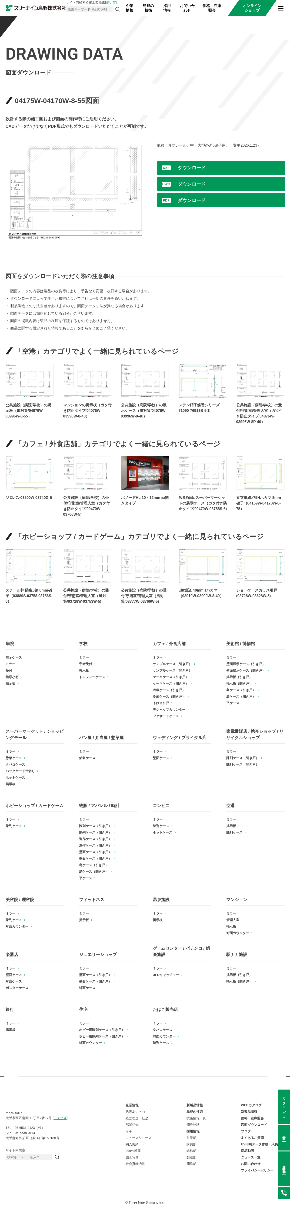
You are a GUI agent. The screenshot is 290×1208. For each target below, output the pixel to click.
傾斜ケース (87, 758)
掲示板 (10, 683)
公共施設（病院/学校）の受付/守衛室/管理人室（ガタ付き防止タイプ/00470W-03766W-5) (86, 506)
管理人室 (232, 920)
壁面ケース (161, 758)
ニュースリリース (139, 1138)
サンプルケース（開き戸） (172, 670)
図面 (284, 1135)
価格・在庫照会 (212, 8)
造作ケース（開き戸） (95, 845)
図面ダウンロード (254, 1125)
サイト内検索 (15, 1150)
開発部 (191, 1164)
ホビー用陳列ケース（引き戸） (102, 1030)
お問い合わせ (187, 8)
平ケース (232, 703)
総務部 (191, 1151)
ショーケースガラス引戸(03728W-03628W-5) (256, 593)
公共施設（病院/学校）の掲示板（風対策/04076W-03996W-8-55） (28, 410)
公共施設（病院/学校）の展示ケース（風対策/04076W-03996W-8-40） (144, 410)
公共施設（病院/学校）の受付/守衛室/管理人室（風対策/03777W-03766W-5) (144, 595)
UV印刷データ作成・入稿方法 (262, 1144)
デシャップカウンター (169, 709)
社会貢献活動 (135, 1164)
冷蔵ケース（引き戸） (169, 690)
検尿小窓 (12, 677)
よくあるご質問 (252, 1138)
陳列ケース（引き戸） (242, 758)
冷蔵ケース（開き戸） (169, 696)
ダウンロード (192, 167)
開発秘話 (193, 1125)
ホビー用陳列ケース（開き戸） (102, 1036)
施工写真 (132, 1157)
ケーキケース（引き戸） (171, 677)
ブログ (246, 1131)
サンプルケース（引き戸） (172, 664)
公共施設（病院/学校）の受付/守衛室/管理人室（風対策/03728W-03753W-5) (86, 595)
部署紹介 (132, 1125)
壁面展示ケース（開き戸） (245, 670)
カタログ (284, 1103)
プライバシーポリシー (257, 1170)
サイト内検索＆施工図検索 (91, 2)
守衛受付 (85, 664)
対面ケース (14, 981)
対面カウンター (17, 926)
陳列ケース (14, 826)
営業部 (191, 1138)
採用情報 (167, 8)
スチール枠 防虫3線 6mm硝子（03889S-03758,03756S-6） (29, 595)
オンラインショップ (252, 8)
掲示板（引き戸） (239, 677)
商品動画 (247, 1151)
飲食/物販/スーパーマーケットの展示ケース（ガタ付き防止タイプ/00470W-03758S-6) (203, 503)
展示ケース (14, 657)
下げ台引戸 (161, 703)
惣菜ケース (14, 758)
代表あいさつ (135, 1112)
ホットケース (15, 777)
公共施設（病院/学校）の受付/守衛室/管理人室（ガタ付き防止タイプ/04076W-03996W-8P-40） (259, 413)
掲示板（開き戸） (239, 683)
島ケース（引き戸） (241, 690)
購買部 (191, 1144)
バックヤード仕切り (20, 771)
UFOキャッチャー (166, 975)
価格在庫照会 (284, 1166)
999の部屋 (133, 1151)
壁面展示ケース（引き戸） (245, 664)
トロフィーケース (92, 677)
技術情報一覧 (196, 1118)
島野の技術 (148, 8)
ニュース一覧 (250, 1157)
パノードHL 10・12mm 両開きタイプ (145, 500)
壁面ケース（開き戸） (95, 858)
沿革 (129, 1131)
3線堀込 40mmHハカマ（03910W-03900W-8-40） (201, 593)
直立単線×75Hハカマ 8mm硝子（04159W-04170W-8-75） (258, 503)
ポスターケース (17, 988)
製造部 (191, 1157)
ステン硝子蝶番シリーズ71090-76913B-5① (199, 408)
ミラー (10, 664)
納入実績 (132, 1144)
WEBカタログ (251, 1105)
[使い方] (111, 2)
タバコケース (15, 764)
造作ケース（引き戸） (95, 839)
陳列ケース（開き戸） (242, 764)
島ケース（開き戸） (241, 696)
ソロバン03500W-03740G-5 (29, 498)
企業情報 (129, 8)
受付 (9, 670)
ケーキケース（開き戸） (171, 683)
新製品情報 (195, 1105)
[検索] (117, 9)
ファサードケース (166, 716)
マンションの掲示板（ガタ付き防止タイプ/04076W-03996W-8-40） (87, 410)
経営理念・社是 (137, 1118)
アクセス (60, 1118)
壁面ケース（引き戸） (95, 852)
